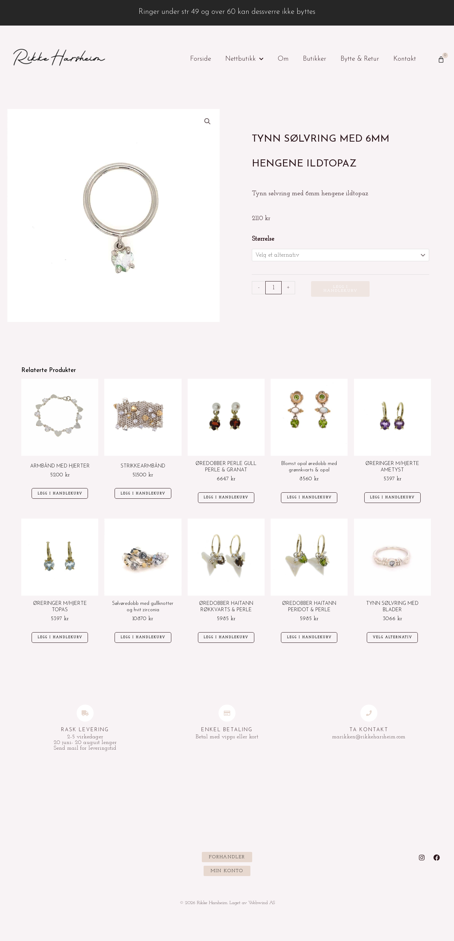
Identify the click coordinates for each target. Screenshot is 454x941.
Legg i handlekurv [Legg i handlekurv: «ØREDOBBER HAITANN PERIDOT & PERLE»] (310, 644)
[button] (207, 121)
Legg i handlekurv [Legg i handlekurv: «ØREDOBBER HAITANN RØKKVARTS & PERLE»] (227, 644)
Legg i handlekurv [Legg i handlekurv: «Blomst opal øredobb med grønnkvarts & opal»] (310, 501)
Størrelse (263, 239)
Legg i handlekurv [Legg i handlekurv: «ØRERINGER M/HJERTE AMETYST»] (393, 501)
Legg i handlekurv (341, 290)
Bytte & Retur (359, 59)
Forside (200, 59)
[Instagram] (422, 866)
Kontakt (404, 59)
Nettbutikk (244, 59)
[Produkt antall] (273, 288)
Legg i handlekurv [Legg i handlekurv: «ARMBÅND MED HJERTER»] (60, 497)
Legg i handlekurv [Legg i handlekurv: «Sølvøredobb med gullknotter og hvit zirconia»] (144, 644)
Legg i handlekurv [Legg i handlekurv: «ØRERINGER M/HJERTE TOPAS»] (60, 644)
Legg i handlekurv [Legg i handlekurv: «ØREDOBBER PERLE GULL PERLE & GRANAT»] (227, 501)
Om (283, 59)
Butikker (314, 59)
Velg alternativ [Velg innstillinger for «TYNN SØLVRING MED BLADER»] (393, 644)
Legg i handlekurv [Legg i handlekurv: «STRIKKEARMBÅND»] (144, 497)
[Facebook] (436, 866)
